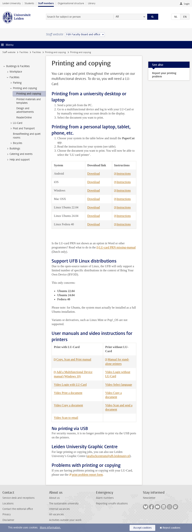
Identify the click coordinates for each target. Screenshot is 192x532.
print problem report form (87, 474)
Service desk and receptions (18, 498)
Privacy (6, 514)
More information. (50, 527)
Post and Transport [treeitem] (22, 128)
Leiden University (11, 3)
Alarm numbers (105, 498)
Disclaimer (8, 520)
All (117, 16)
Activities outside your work (65, 520)
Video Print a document (68, 392)
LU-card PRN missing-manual (117, 247)
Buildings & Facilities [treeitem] (16, 66)
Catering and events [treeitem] (19, 154)
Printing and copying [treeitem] (23, 88)
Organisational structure (71, 3)
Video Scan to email (66, 417)
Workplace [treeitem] (14, 72)
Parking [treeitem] (15, 83)
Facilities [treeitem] (12, 77)
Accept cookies (142, 528)
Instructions (124, 173)
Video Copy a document (68, 405)
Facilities (24, 52)
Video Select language (118, 384)
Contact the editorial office (17, 509)
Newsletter (149, 498)
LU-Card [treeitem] (15, 123)
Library (91, 3)
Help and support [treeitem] (18, 160)
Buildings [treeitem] (13, 149)
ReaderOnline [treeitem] (24, 117)
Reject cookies (171, 528)
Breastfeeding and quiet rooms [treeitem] (26, 135)
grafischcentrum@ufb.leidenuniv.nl (108, 456)
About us (54, 498)
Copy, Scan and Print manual (73, 359)
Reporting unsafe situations (112, 503)
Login (187, 3)
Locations (8, 503)
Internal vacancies (59, 509)
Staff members (46, 3)
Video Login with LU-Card (70, 384)
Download (93, 173)
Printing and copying (55, 52)
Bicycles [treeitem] (15, 143)
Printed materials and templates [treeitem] (28, 101)
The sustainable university (64, 503)
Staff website (8, 52)
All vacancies (56, 514)
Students (29, 3)
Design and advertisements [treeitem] (25, 110)
